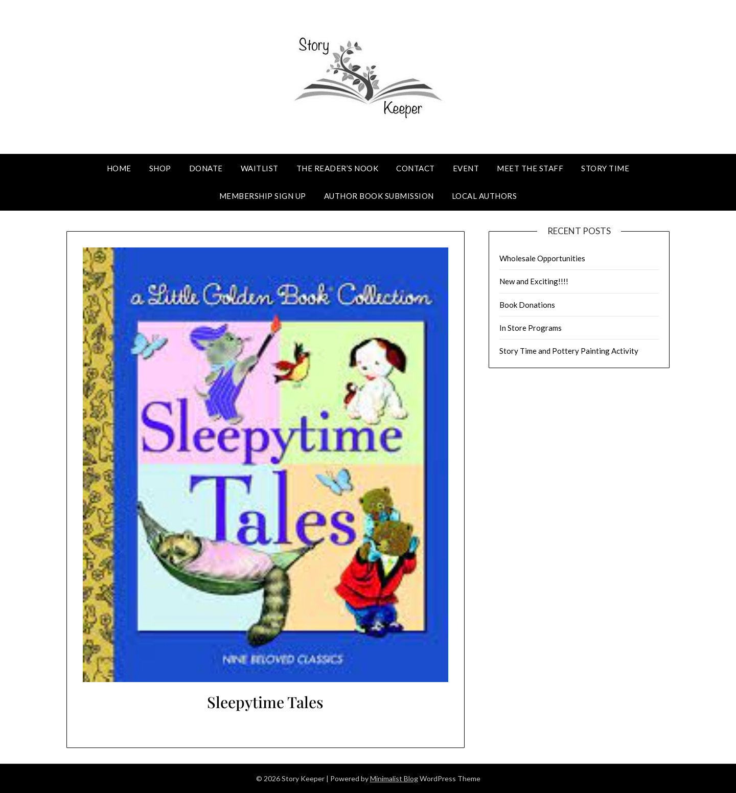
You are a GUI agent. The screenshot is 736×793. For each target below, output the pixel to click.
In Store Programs (530, 327)
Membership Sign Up (262, 195)
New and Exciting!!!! (533, 281)
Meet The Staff (530, 168)
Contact (415, 168)
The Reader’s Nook (337, 168)
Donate (206, 168)
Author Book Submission (379, 195)
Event (466, 168)
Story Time (605, 168)
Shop (160, 168)
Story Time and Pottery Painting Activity (568, 350)
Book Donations (527, 304)
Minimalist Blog (394, 778)
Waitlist (260, 168)
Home (119, 168)
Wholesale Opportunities (542, 258)
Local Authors (484, 195)
